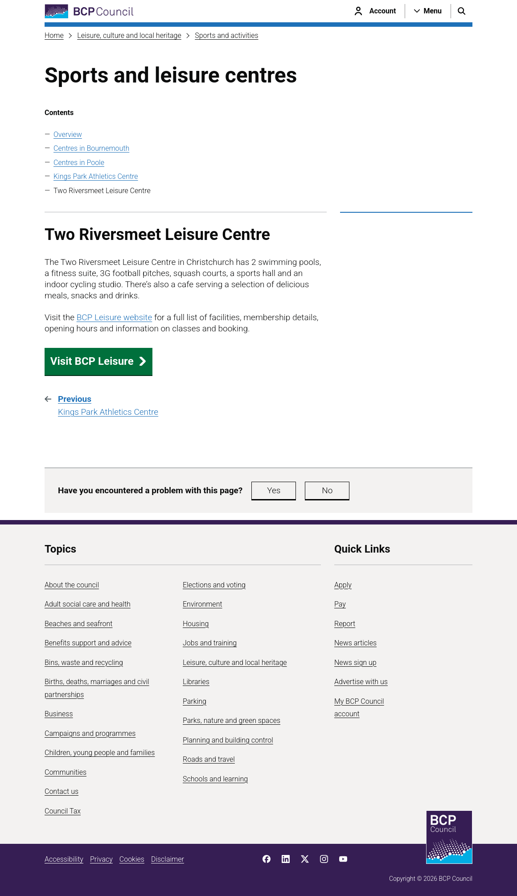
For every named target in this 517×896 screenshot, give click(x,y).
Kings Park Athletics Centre (95, 176)
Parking (194, 701)
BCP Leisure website (114, 317)
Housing (196, 623)
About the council (72, 585)
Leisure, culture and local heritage (129, 35)
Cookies (131, 859)
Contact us (61, 791)
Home (54, 35)
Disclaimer (167, 859)
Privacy (101, 859)
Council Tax (63, 811)
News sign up (355, 662)
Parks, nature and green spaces (231, 720)
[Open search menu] (461, 11)
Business (59, 714)
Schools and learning (215, 779)
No (327, 490)
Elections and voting (214, 585)
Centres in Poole (78, 162)
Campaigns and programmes (90, 733)
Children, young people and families (100, 752)
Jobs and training (210, 643)
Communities (65, 772)
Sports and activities (226, 35)
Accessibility (64, 859)
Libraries (196, 681)
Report (344, 623)
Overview (67, 134)
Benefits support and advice (88, 643)
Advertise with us (361, 681)
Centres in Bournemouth (91, 148)
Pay (340, 604)
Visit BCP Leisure (98, 361)
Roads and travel (209, 759)
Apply (343, 585)
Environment (202, 604)
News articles (355, 643)
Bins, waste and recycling (84, 662)
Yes (273, 490)
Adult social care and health (88, 604)
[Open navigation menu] (428, 11)
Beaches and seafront (79, 623)
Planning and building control (228, 740)
